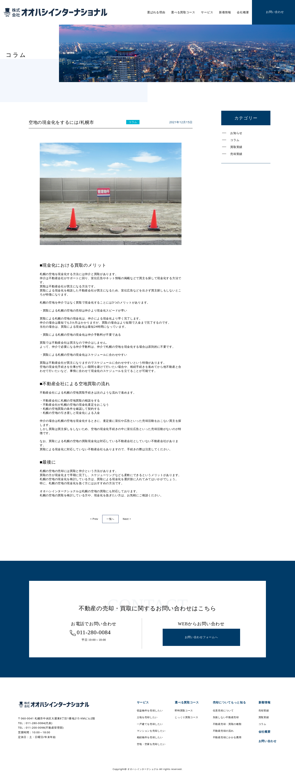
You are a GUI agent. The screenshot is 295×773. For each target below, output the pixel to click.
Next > (127, 519)
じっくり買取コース (186, 717)
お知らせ (236, 133)
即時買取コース (184, 710)
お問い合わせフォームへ (201, 637)
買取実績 (236, 147)
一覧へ (110, 519)
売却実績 (236, 154)
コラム (234, 140)
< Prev (94, 519)
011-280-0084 (94, 632)
